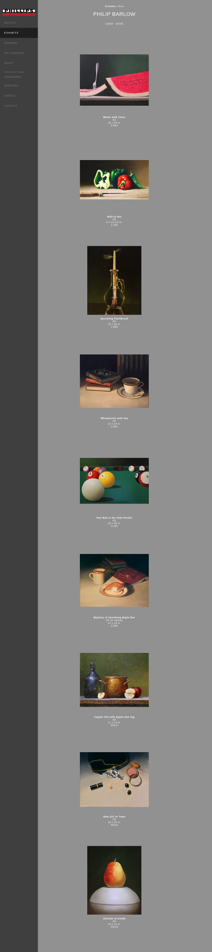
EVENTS (9, 95)
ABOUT (9, 62)
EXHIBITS (11, 32)
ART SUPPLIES (14, 52)
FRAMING (10, 42)
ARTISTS (10, 22)
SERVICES (11, 85)
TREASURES (14, 74)
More (130, 6)
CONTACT (11, 105)
